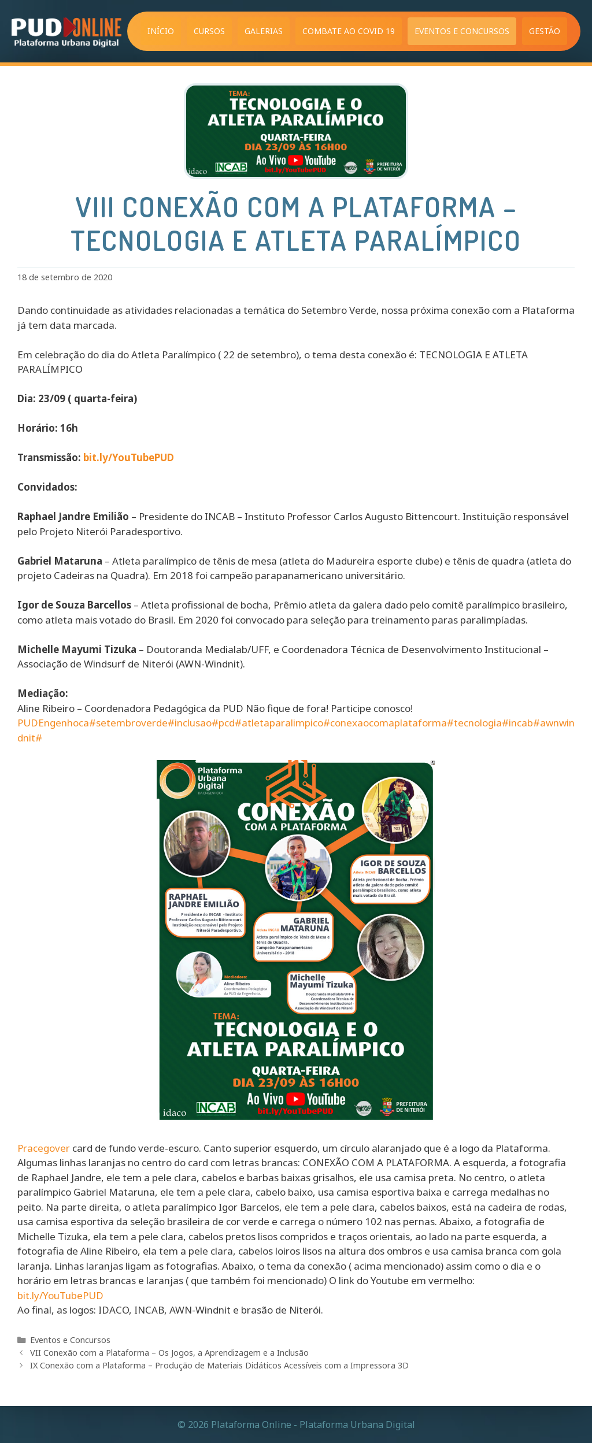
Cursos (209, 30)
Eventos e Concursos (462, 30)
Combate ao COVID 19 (348, 30)
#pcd (223, 722)
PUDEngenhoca (53, 722)
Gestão (544, 30)
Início (160, 30)
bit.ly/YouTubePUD (128, 457)
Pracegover (43, 1148)
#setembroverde (128, 722)
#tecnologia (474, 722)
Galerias (264, 30)
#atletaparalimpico (279, 722)
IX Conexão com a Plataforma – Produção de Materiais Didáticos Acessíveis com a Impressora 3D (219, 1365)
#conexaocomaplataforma (385, 722)
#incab (517, 722)
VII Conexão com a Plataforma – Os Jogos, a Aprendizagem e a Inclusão (169, 1352)
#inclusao (190, 722)
